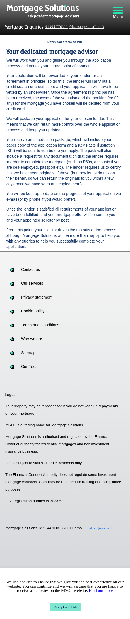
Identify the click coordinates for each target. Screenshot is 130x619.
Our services (32, 283)
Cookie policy (32, 311)
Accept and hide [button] (66, 607)
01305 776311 (56, 27)
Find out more (101, 590)
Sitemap (28, 352)
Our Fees (29, 366)
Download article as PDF (65, 42)
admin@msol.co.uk (101, 528)
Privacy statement (36, 297)
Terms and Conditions (40, 325)
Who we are (31, 339)
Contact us (30, 269)
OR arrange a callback (86, 27)
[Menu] (117, 13)
